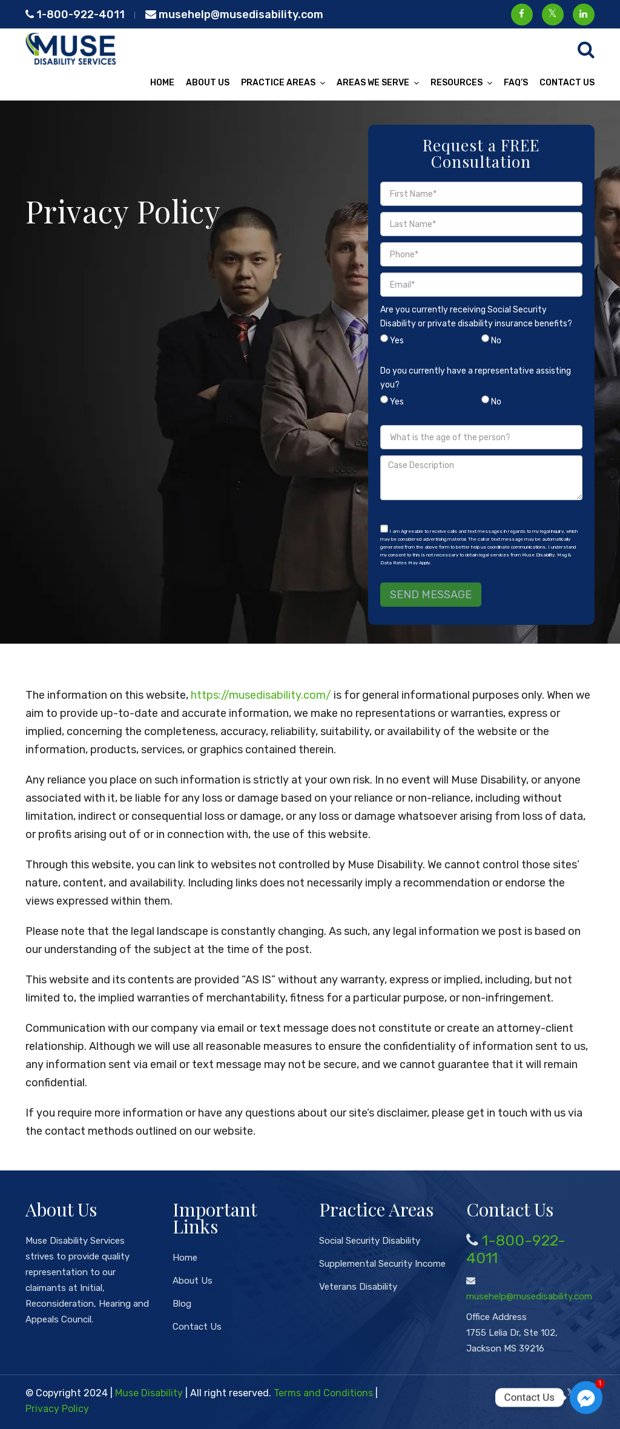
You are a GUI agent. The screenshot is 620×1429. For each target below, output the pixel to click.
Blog (182, 1303)
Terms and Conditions (323, 1393)
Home (162, 83)
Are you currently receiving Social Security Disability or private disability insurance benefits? (481, 328)
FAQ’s (516, 83)
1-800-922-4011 (75, 14)
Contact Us (567, 83)
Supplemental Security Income (382, 1263)
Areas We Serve (373, 83)
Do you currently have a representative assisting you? (481, 389)
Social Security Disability (369, 1240)
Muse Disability (149, 1393)
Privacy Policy (57, 1408)
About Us (207, 83)
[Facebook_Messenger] (586, 1397)
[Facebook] (551, 1393)
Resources (456, 83)
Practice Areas (278, 83)
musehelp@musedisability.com (234, 14)
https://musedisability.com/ (261, 695)
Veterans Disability (358, 1286)
